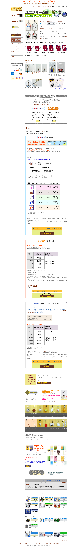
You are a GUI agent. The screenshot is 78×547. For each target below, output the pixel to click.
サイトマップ (14, 54)
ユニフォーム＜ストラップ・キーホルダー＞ (43, 6)
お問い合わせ (14, 56)
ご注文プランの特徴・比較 (41, 104)
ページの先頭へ (64, 540)
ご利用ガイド (26, 543)
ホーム (12, 59)
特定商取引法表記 (15, 51)
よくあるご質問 (15, 49)
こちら (54, 401)
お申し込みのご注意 (16, 43)
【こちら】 (43, 131)
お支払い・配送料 (15, 46)
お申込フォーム (41, 543)
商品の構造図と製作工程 (46, 28)
